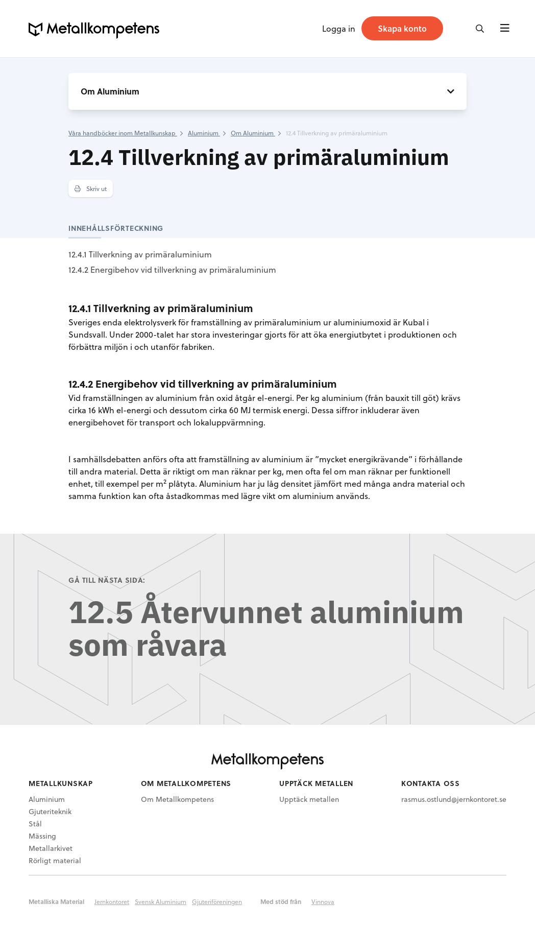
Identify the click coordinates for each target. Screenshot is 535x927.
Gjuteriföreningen (217, 901)
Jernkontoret (111, 901)
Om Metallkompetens (177, 799)
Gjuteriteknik (50, 811)
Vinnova (322, 901)
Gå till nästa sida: (106, 580)
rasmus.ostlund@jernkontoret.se (453, 799)
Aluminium (47, 799)
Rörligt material (55, 860)
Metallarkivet (50, 848)
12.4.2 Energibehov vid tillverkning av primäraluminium (172, 269)
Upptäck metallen (309, 799)
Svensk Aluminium (160, 901)
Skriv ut (91, 188)
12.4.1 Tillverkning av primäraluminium (140, 254)
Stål (35, 823)
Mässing (42, 835)
